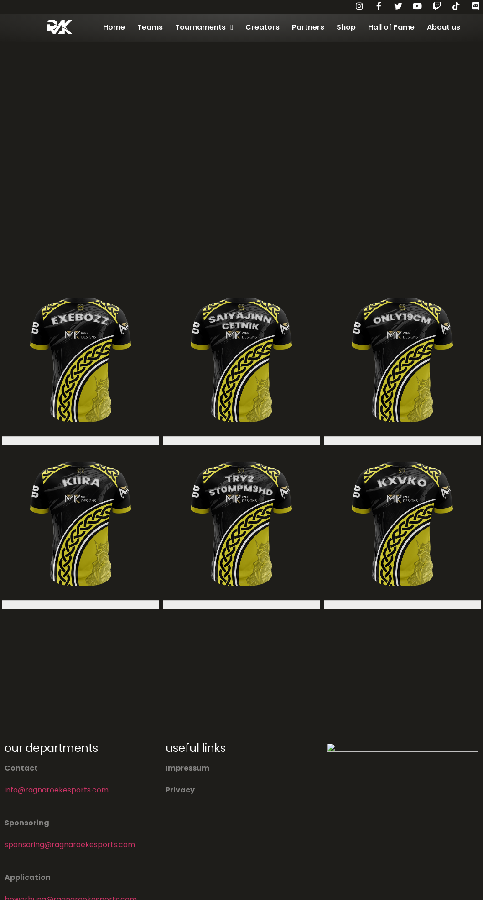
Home (114, 27)
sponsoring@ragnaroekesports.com (70, 844)
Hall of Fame (391, 27)
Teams (150, 27)
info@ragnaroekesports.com (57, 790)
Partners (308, 27)
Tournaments (204, 27)
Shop (346, 27)
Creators (262, 27)
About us (443, 27)
